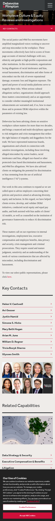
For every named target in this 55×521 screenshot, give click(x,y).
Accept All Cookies (27, 515)
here (9, 277)
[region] (27, 495)
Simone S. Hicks (11, 322)
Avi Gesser (8, 310)
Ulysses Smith (10, 354)
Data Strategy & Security (17, 455)
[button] (50, 5)
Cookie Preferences (27, 507)
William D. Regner (12, 341)
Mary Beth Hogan (12, 329)
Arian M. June (10, 335)
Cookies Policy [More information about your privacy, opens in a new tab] (33, 501)
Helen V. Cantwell (12, 304)
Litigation (8, 467)
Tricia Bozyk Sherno (13, 348)
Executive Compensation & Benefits (23, 461)
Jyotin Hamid (10, 316)
